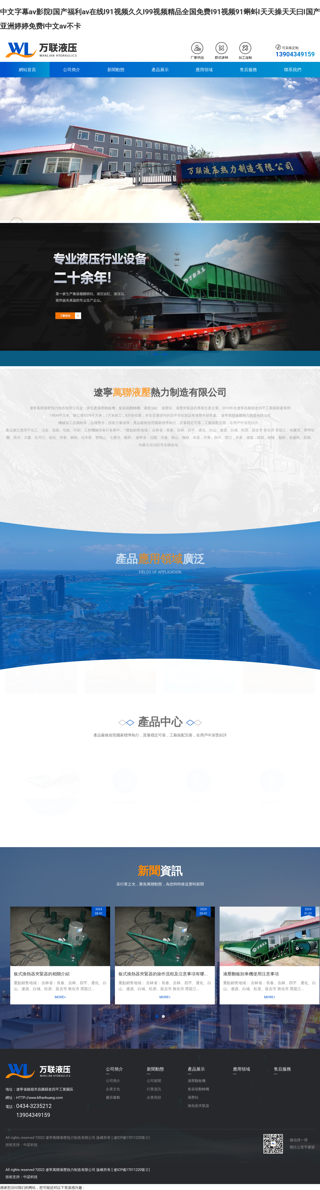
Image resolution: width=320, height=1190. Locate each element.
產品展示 (160, 69)
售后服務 (248, 69)
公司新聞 (154, 1081)
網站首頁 (27, 69)
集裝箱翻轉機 (198, 1089)
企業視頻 (154, 1097)
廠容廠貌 (113, 1097)
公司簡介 (71, 69)
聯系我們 (292, 69)
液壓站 (193, 1097)
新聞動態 (115, 69)
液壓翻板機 (197, 1081)
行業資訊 (154, 1089)
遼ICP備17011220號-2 (130, 1138)
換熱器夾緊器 (198, 1106)
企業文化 (113, 1089)
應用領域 (204, 69)
